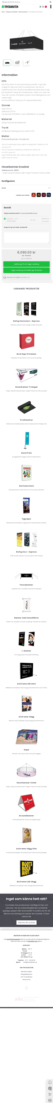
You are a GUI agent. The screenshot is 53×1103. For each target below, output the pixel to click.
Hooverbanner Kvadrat (15, 139)
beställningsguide (8, 152)
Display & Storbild (11, 12)
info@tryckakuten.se (30, 1052)
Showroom (26, 1069)
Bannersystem (23, 12)
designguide (6, 147)
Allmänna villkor (26, 1061)
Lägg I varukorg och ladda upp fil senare (26, 270)
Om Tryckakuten (26, 1066)
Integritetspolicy (26, 1064)
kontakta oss (32, 1031)
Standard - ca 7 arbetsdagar (12, 220)
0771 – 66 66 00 (30, 1050)
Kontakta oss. (25, 277)
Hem (3, 12)
